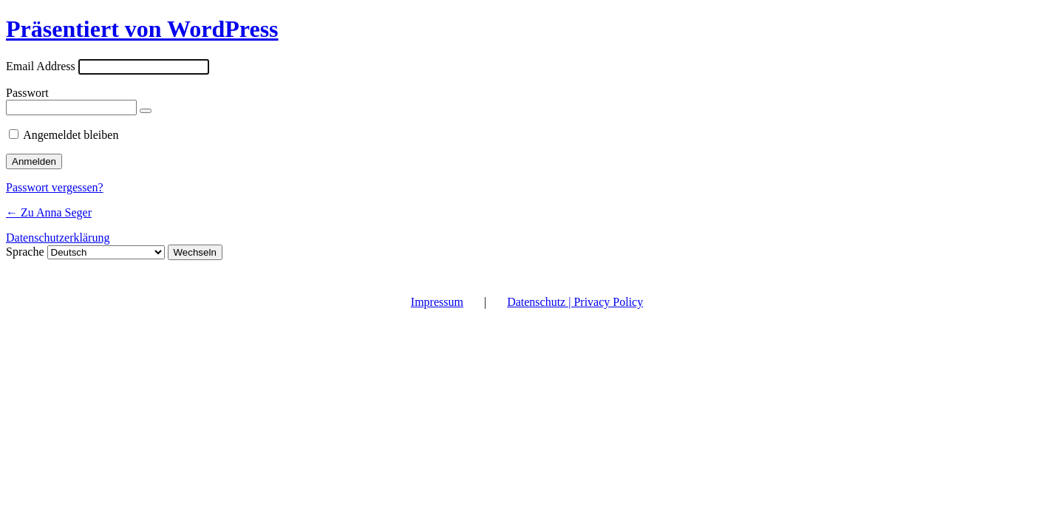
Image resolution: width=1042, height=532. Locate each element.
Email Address (40, 66)
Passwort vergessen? (54, 187)
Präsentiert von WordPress (142, 29)
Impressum (437, 302)
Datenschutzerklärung (57, 237)
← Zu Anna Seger (49, 212)
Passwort (27, 92)
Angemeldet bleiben (70, 135)
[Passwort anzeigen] (145, 111)
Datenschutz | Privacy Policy (575, 302)
